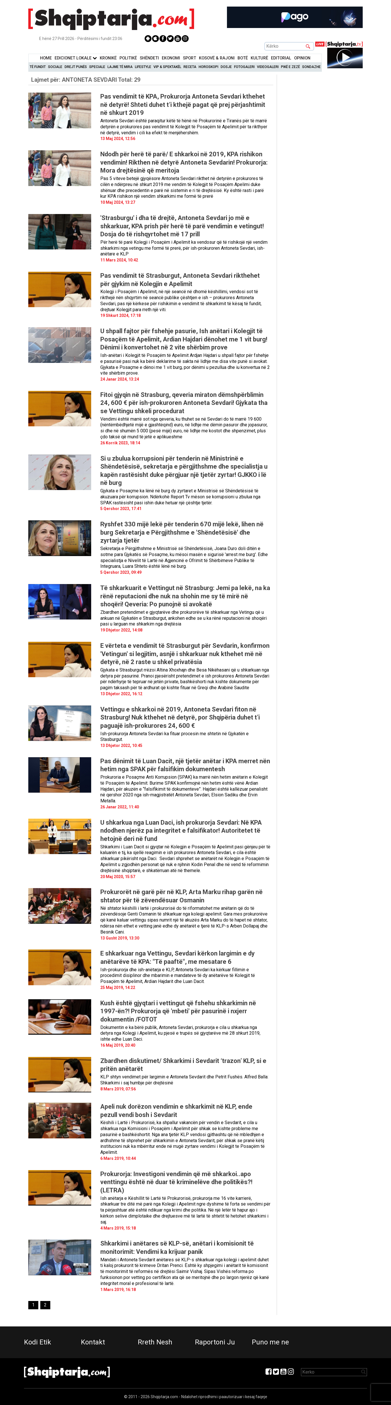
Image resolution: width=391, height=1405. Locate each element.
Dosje (226, 67)
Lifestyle (143, 67)
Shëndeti (149, 58)
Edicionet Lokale (76, 58)
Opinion (302, 58)
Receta (189, 67)
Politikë (128, 58)
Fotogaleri (244, 67)
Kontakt (93, 1342)
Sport (189, 58)
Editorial (281, 58)
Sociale (55, 67)
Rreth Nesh (155, 1342)
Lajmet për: (85, 79)
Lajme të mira (120, 67)
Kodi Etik (37, 1342)
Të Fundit (38, 67)
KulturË (259, 58)
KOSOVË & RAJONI (217, 58)
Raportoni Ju (215, 1342)
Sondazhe (311, 67)
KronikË (108, 58)
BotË (243, 58)
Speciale (97, 67)
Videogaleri (268, 67)
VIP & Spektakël (167, 67)
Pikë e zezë (290, 67)
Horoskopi (208, 67)
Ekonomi (171, 58)
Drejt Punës (76, 67)
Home (46, 58)
